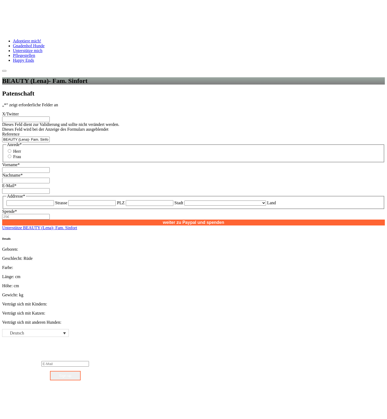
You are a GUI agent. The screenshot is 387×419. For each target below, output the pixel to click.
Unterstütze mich (27, 50)
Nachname (12, 175)
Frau (17, 156)
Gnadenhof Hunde (29, 45)
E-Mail (9, 185)
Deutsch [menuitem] (17, 333)
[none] (35, 333)
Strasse (61, 203)
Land (271, 203)
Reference (11, 134)
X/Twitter (10, 114)
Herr (17, 151)
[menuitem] (35, 333)
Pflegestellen (24, 55)
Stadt (178, 203)
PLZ (120, 203)
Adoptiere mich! (27, 41)
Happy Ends (23, 60)
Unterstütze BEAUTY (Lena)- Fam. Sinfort (39, 227)
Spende (9, 211)
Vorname (11, 164)
